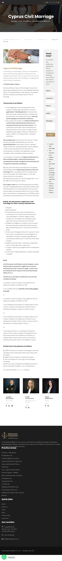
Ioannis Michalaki (10, 397)
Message (49, 121)
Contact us (5, 518)
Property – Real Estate (9, 453)
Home (3, 504)
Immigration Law (7, 455)
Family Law (5, 467)
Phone (48, 106)
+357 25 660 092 (9, 535)
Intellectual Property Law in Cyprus (13, 493)
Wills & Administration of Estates (12, 475)
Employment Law (7, 481)
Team (3, 510)
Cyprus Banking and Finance (11, 464)
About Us (4, 507)
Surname (49, 98)
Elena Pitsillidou (29, 397)
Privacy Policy (6, 515)
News (3, 513)
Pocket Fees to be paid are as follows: (51, 188)
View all (4, 495)
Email (48, 113)
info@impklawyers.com (11, 539)
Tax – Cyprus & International (11, 470)
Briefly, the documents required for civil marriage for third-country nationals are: (52, 170)
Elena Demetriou (49, 397)
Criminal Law (6, 484)
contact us (20, 370)
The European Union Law (9, 490)
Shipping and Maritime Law (10, 487)
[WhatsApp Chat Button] (4, 557)
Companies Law (7, 478)
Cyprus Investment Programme (12, 461)
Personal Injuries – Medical (10, 473)
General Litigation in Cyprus (10, 458)
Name (48, 91)
